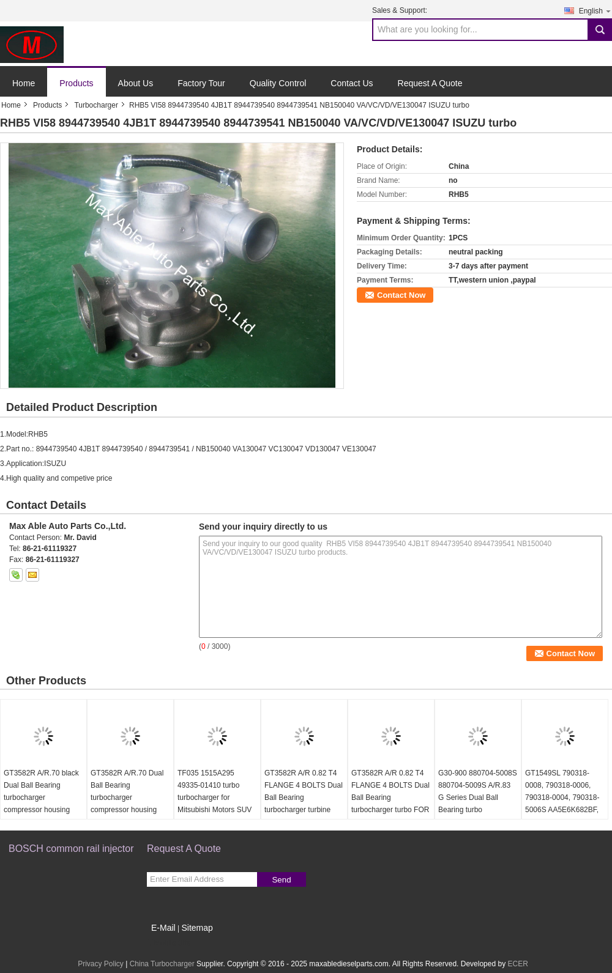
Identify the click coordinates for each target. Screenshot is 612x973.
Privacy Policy (101, 964)
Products (76, 83)
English (595, 10)
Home (23, 83)
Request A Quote (430, 83)
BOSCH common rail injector (71, 848)
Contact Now (401, 295)
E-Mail (163, 928)
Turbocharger (96, 105)
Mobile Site (168, 943)
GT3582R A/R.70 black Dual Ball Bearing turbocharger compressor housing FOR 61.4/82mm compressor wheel (41, 803)
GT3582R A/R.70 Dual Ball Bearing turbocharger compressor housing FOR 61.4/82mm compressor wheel (127, 803)
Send (281, 879)
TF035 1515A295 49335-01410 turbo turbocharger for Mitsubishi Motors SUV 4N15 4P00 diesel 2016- (216, 797)
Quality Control (278, 83)
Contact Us (351, 83)
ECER (517, 964)
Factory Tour (201, 83)
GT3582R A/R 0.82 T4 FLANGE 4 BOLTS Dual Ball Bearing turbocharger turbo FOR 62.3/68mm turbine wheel (390, 803)
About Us (136, 83)
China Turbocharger (162, 964)
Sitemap (196, 928)
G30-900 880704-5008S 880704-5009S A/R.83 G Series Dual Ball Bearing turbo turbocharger (477, 797)
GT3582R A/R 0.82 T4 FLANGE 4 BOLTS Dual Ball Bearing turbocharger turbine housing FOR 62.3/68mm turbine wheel (303, 810)
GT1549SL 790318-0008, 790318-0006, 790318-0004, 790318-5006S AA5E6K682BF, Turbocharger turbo (562, 797)
